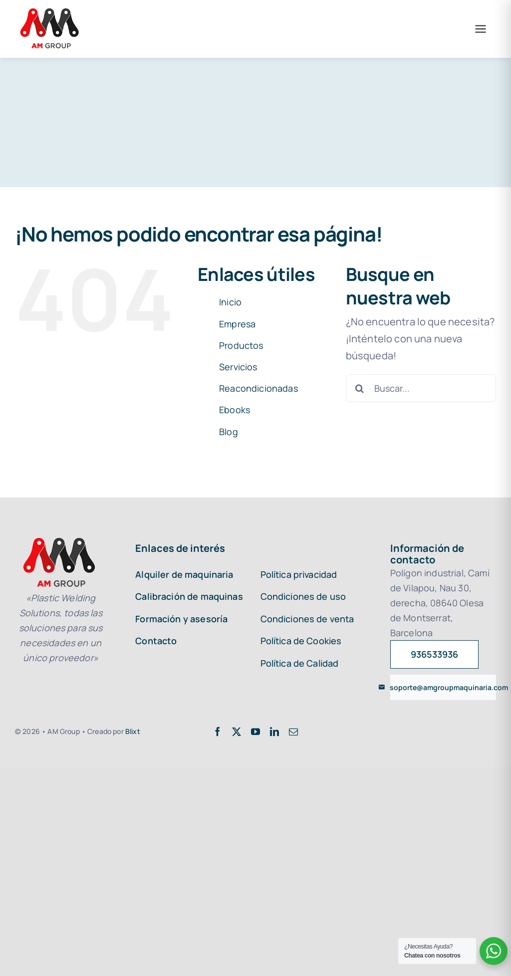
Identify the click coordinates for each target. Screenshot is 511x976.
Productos (241, 345)
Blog (228, 432)
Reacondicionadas (258, 388)
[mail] (293, 731)
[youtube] (255, 731)
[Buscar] (360, 388)
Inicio (230, 302)
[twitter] (236, 731)
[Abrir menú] (480, 28)
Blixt (132, 731)
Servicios (238, 367)
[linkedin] (274, 731)
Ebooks (234, 410)
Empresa (237, 324)
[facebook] (217, 731)
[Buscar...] (421, 388)
